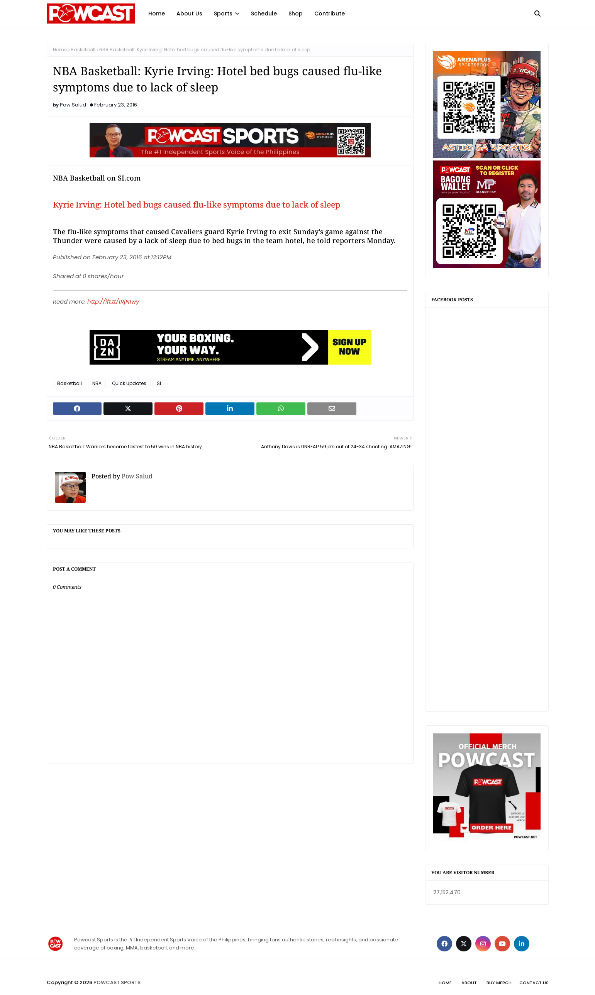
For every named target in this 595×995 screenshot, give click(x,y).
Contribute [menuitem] (329, 13)
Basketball (83, 49)
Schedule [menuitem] (264, 13)
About (469, 983)
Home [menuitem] (156, 13)
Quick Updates (129, 383)
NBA (97, 383)
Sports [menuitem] (223, 13)
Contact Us (534, 983)
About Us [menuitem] (189, 13)
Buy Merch (499, 983)
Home (60, 49)
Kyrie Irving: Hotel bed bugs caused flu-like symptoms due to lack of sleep (196, 204)
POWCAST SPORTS (117, 982)
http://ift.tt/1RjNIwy (113, 301)
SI (159, 383)
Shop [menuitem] (295, 13)
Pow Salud (73, 104)
